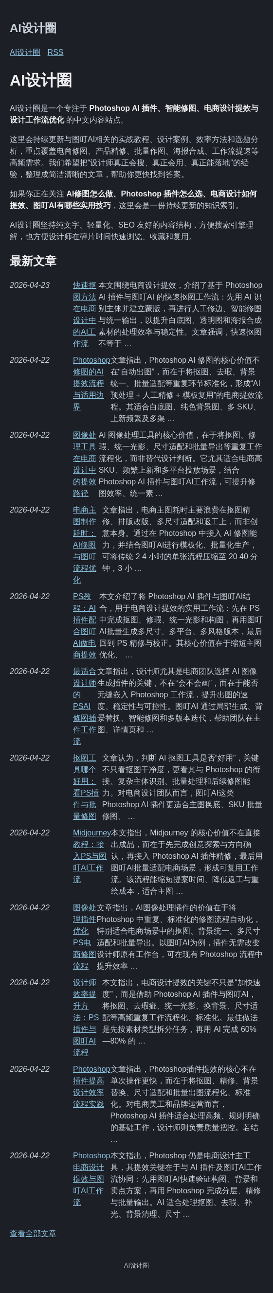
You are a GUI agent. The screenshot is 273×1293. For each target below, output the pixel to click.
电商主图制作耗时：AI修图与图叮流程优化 (84, 545)
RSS (56, 52)
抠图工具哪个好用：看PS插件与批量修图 (86, 787)
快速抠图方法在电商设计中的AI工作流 (84, 314)
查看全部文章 (33, 1233)
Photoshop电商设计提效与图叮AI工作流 (91, 1178)
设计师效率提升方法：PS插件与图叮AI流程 (86, 1017)
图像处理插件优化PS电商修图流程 (84, 936)
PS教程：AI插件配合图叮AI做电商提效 (84, 625)
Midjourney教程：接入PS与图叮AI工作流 (92, 856)
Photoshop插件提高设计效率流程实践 (91, 1086)
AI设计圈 (33, 28)
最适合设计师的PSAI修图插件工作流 (84, 706)
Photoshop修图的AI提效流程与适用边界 (91, 383)
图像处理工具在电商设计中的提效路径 (84, 464)
